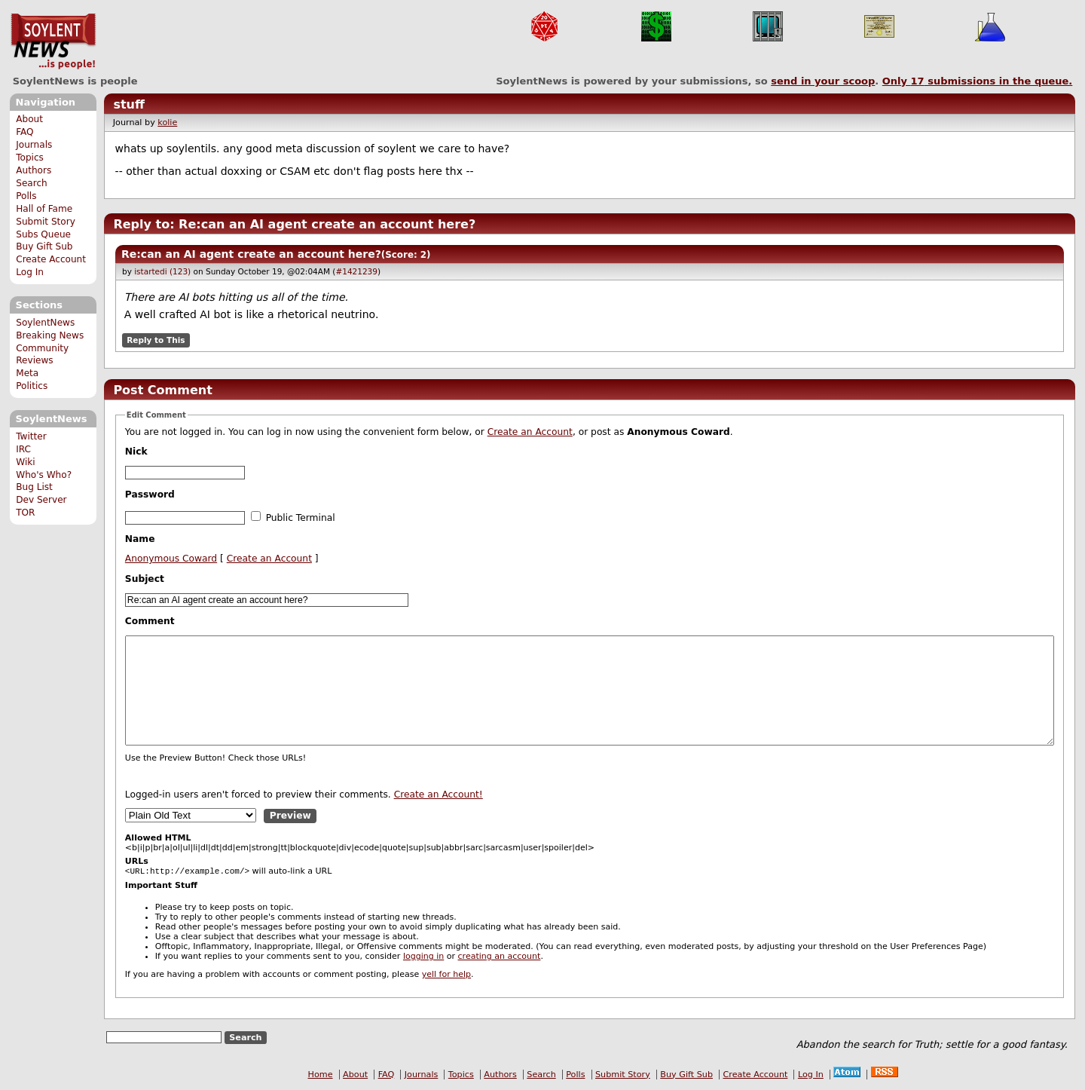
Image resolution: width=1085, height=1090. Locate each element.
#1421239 (356, 271)
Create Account (51, 259)
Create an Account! (438, 794)
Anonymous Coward (171, 558)
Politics (31, 386)
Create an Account (530, 432)
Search (31, 183)
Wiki (25, 462)
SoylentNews (53, 41)
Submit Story (45, 221)
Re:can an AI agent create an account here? (251, 254)
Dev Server (41, 499)
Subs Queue (43, 234)
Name (140, 539)
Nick (136, 451)
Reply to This (156, 340)
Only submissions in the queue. (977, 81)
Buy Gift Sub (44, 246)
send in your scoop (823, 81)
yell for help (446, 976)
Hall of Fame (44, 209)
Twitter (31, 436)
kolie (167, 122)
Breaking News (50, 335)
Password (150, 494)
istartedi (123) (162, 271)
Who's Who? (44, 475)
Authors (33, 170)
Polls (26, 196)
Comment (150, 621)
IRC (23, 449)
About (29, 119)
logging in (423, 958)
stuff (129, 104)
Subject (144, 579)
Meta (27, 373)
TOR (25, 512)
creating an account (499, 958)
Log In (30, 272)
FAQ (24, 132)
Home (320, 1076)
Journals (34, 144)
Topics (30, 157)
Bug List (34, 487)
